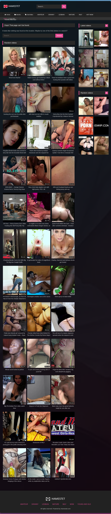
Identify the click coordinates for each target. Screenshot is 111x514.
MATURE (72, 14)
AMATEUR (40, 14)
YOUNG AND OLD (10, 19)
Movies (18, 14)
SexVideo (30, 14)
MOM (72, 504)
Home (8, 14)
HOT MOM (89, 14)
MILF (80, 14)
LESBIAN (62, 14)
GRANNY (51, 14)
